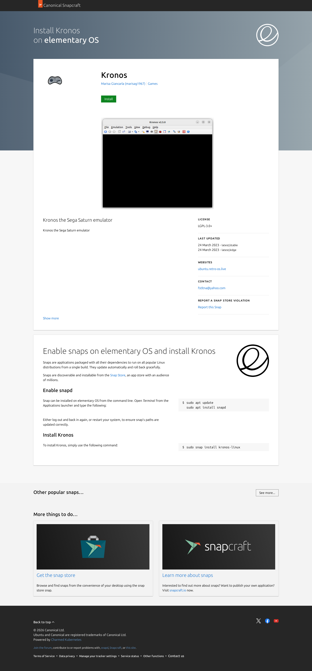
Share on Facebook (267, 620)
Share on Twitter (258, 620)
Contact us (176, 656)
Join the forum (42, 647)
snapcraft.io (178, 590)
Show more (51, 318)
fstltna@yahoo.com (211, 288)
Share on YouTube (276, 620)
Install (108, 99)
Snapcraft (116, 647)
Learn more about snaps (187, 575)
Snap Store (117, 375)
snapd (104, 647)
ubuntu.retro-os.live (212, 269)
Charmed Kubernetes (66, 639)
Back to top (44, 622)
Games (153, 83)
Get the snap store (56, 575)
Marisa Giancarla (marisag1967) (123, 83)
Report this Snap (209, 307)
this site (131, 647)
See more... (267, 492)
